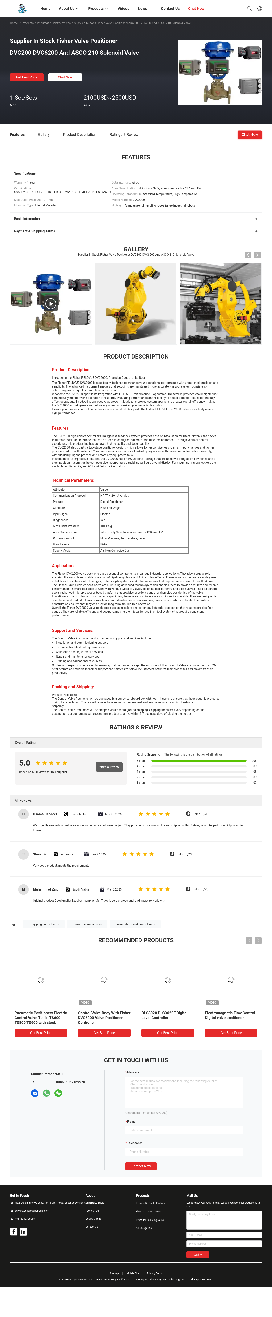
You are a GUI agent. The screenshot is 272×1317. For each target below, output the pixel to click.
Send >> (197, 1254)
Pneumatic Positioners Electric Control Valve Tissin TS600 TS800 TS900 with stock (41, 1018)
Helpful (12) (184, 854)
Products (28, 23)
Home (14, 23)
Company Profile (95, 1202)
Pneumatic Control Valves (54, 23)
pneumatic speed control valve (135, 924)
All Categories (144, 1228)
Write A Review (109, 767)
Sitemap (114, 1273)
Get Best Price (26, 77)
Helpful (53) (200, 889)
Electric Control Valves (148, 1211)
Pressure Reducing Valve (150, 1220)
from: (131, 1121)
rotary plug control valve (43, 924)
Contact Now (141, 1166)
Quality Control (94, 1218)
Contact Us (92, 1226)
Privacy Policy (154, 1273)
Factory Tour (93, 1210)
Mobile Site (133, 1273)
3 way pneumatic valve (87, 924)
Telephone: (134, 1143)
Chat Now (65, 77)
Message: (133, 1072)
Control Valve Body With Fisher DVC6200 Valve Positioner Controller (104, 1018)
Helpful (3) (199, 814)
